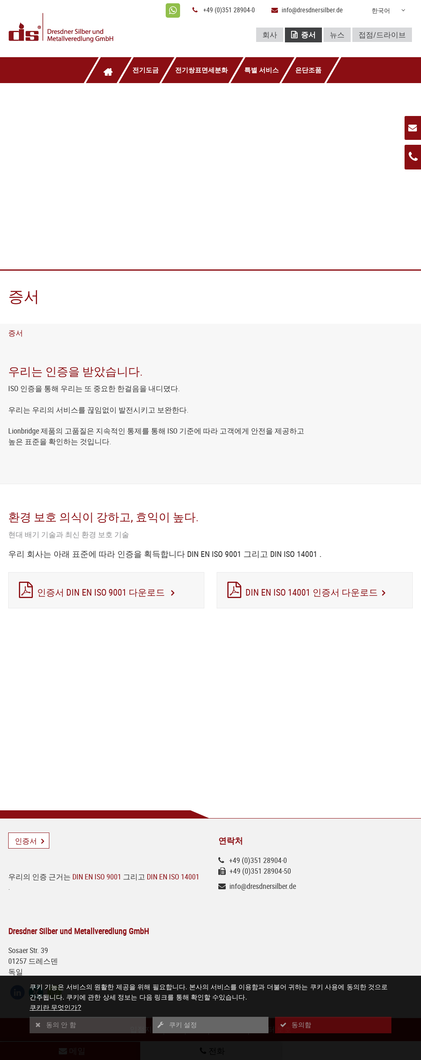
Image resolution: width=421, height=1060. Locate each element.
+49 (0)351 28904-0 (229, 9)
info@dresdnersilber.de (312, 9)
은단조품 (308, 69)
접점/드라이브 (382, 34)
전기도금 (145, 69)
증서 (303, 35)
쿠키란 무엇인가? (55, 1007)
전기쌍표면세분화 (201, 69)
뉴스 (337, 34)
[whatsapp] (173, 10)
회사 (269, 34)
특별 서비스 (261, 69)
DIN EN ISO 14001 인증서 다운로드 (311, 592)
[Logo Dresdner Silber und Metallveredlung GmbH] (74, 28)
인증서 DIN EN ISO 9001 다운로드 (102, 592)
